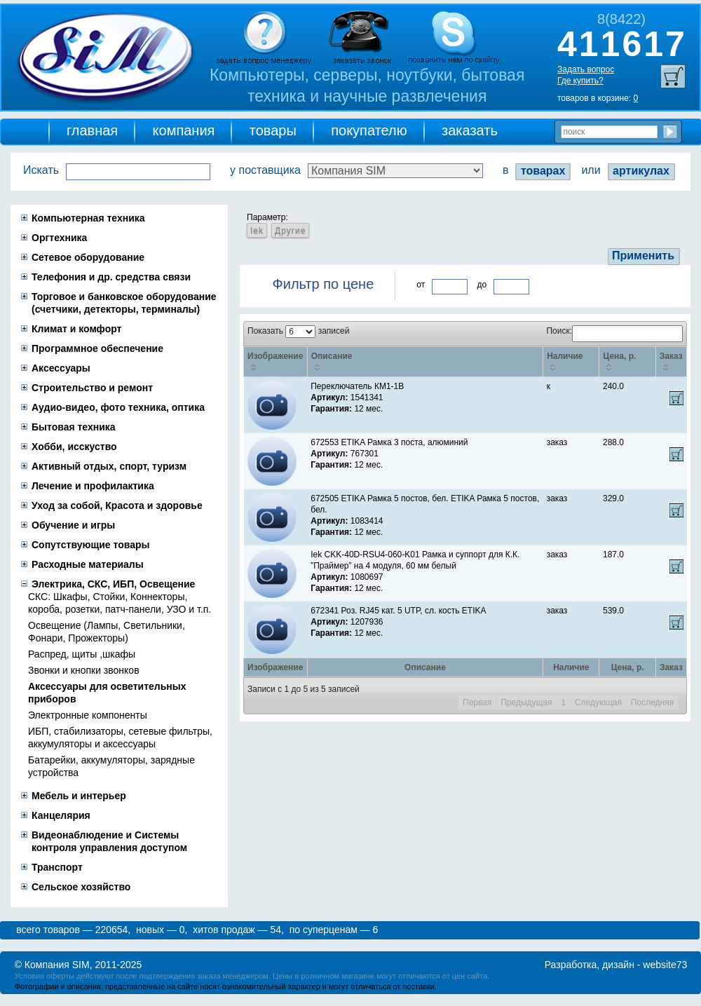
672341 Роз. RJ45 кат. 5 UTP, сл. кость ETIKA (398, 611)
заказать (470, 130)
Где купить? (580, 81)
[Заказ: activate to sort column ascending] (670, 362)
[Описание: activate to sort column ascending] (425, 362)
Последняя (652, 702)
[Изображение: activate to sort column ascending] (276, 362)
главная (92, 130)
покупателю (369, 130)
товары (273, 130)
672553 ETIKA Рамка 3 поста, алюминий (389, 442)
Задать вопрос (585, 69)
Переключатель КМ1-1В (357, 386)
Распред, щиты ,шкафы (81, 654)
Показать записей (298, 331)
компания (184, 130)
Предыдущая (526, 702)
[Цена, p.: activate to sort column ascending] (627, 362)
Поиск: (614, 331)
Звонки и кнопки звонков (83, 670)
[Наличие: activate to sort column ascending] (571, 362)
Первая (477, 702)
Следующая (598, 702)
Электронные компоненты (87, 715)
